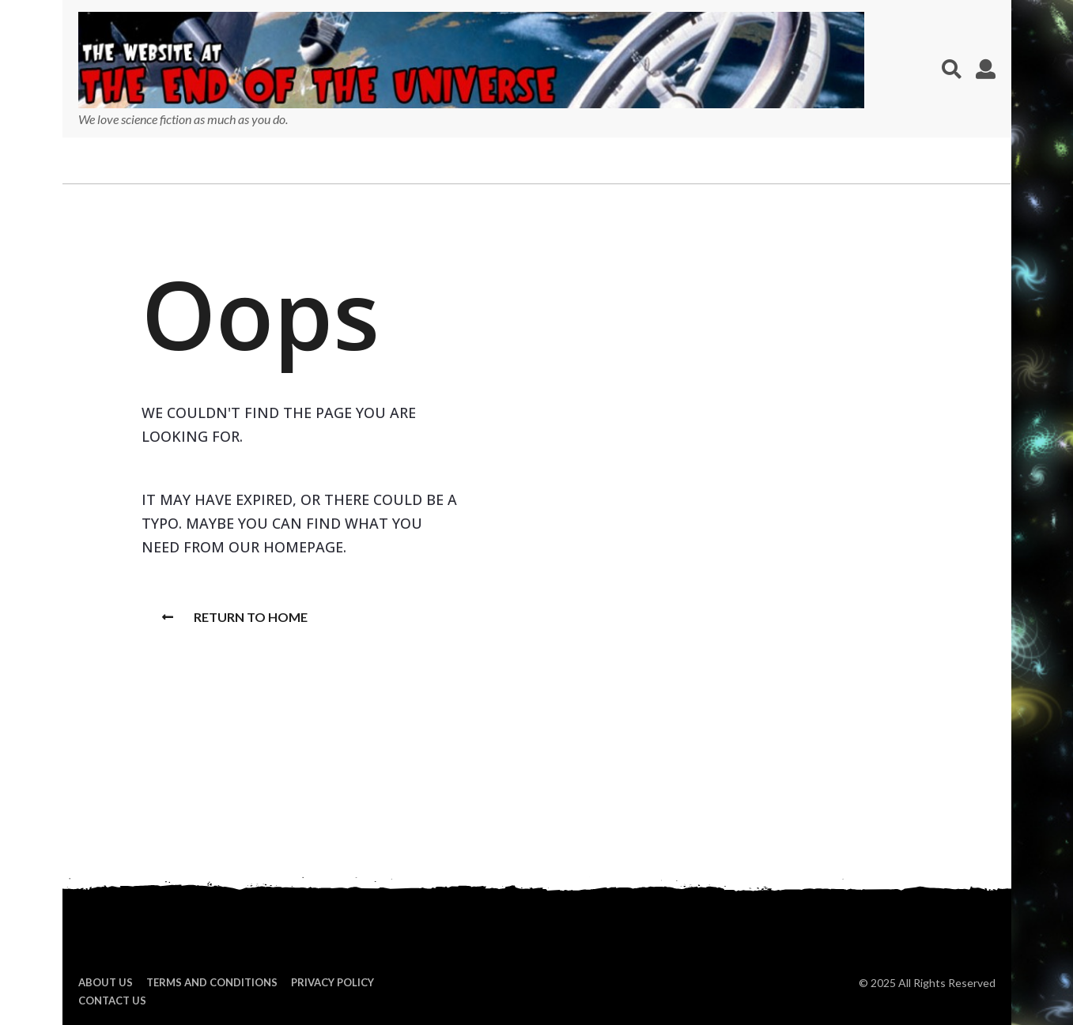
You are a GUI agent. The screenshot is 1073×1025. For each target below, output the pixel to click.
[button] (952, 69)
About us (105, 982)
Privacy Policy (332, 982)
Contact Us (112, 1000)
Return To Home (235, 616)
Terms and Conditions (212, 982)
